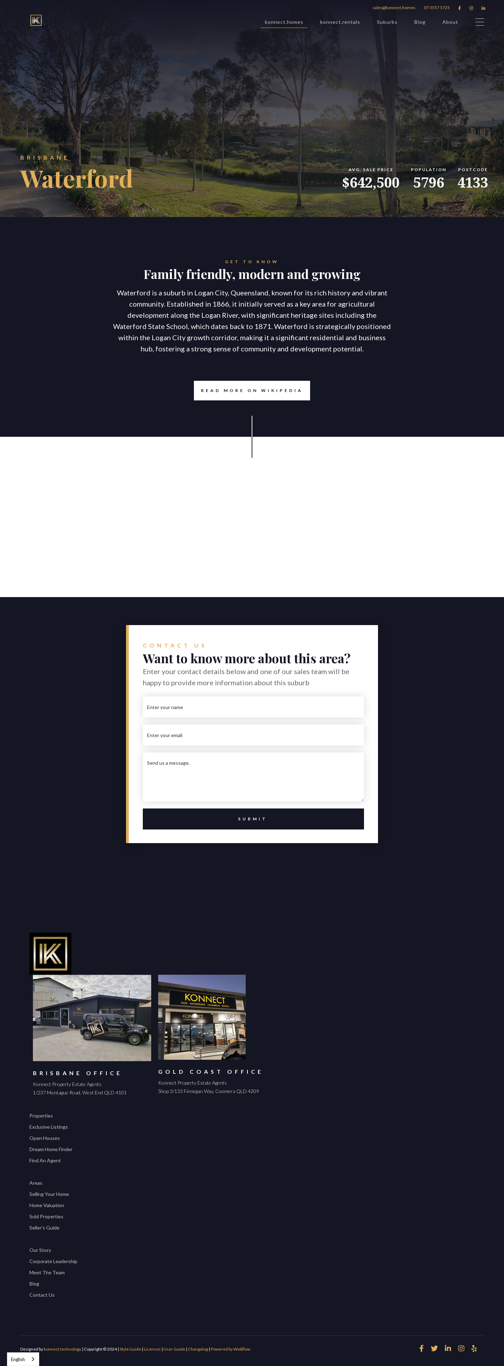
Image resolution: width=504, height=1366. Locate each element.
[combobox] (23, 1359)
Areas (35, 1183)
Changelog (198, 1349)
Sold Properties (46, 1216)
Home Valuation (46, 1205)
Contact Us (42, 1295)
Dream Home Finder (50, 1149)
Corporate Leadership (53, 1261)
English (18, 1359)
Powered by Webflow (230, 1349)
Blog (420, 22)
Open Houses (44, 1138)
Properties (41, 1116)
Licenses (152, 1349)
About (450, 22)
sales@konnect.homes (393, 7)
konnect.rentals (340, 22)
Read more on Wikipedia (248, 390)
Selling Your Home (49, 1194)
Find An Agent (45, 1160)
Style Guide (130, 1349)
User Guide (174, 1349)
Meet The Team (47, 1272)
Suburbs (387, 22)
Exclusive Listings (48, 1127)
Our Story (40, 1250)
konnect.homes (284, 23)
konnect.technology (62, 1349)
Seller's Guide (44, 1228)
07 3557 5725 (437, 7)
